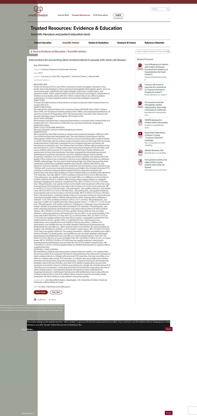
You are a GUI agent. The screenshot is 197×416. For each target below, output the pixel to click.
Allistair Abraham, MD (154, 151)
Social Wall (63, 15)
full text (56, 292)
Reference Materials (154, 43)
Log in (118, 15)
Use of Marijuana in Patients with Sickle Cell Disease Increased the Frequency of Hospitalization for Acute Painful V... (156, 70)
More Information (27, 329)
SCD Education (100, 15)
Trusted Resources (81, 15)
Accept (168, 329)
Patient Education (42, 43)
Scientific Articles (70, 43)
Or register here (118, 18)
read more (41, 292)
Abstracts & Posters (126, 43)
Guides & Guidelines (98, 43)
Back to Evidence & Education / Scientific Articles (59, 51)
